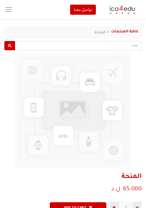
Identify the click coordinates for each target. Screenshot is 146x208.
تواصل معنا (83, 9)
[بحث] (9, 45)
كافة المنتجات (124, 32)
